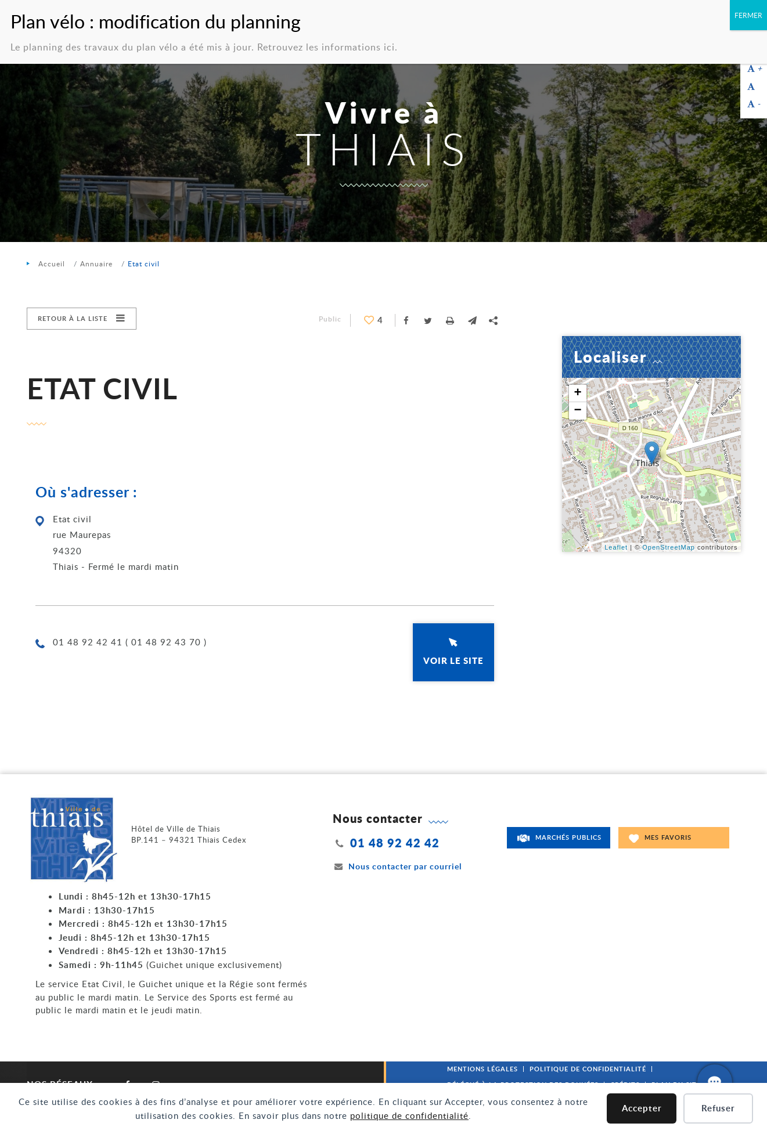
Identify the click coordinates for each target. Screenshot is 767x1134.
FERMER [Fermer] (748, 15)
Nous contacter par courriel (397, 866)
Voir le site (453, 660)
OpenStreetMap (668, 547)
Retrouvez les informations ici (326, 47)
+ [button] (578, 393)
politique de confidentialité (409, 1115)
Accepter (642, 1108)
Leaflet (616, 547)
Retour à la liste (72, 318)
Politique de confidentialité (588, 1068)
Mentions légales (482, 1068)
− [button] (578, 411)
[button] (473, 320)
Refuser (718, 1108)
